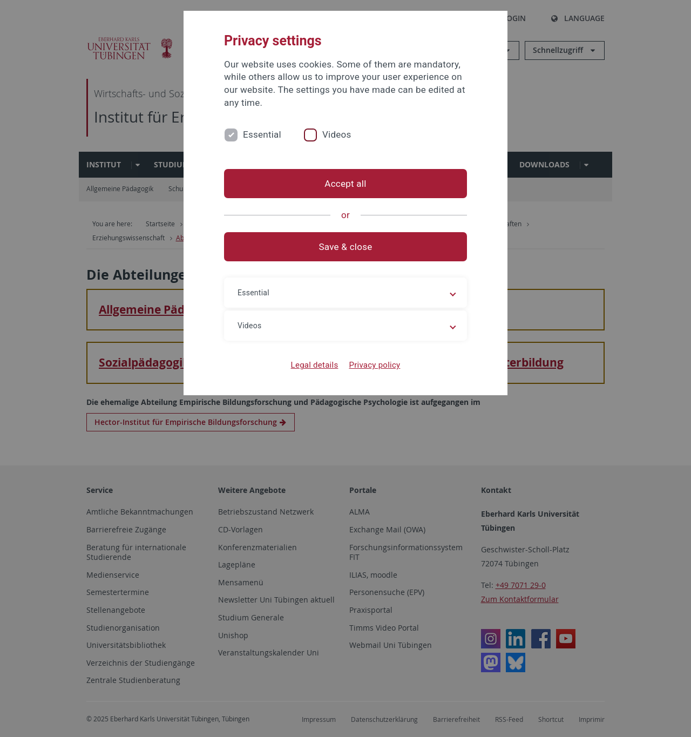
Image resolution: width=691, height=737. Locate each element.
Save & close (345, 246)
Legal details (314, 365)
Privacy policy (374, 365)
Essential (262, 134)
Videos (336, 134)
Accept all (345, 183)
